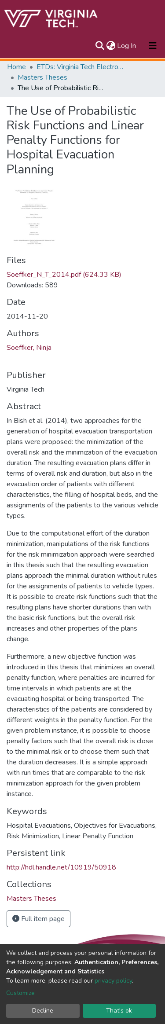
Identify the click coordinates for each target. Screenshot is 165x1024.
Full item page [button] (38, 919)
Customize (20, 993)
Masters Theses (42, 77)
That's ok (119, 1010)
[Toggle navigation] (152, 46)
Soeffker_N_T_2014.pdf (64, 274)
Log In (127, 46)
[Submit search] (99, 45)
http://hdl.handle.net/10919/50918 (61, 867)
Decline (42, 1010)
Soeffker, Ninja (29, 347)
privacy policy (113, 980)
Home (16, 67)
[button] (110, 45)
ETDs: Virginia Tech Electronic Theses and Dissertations (81, 67)
